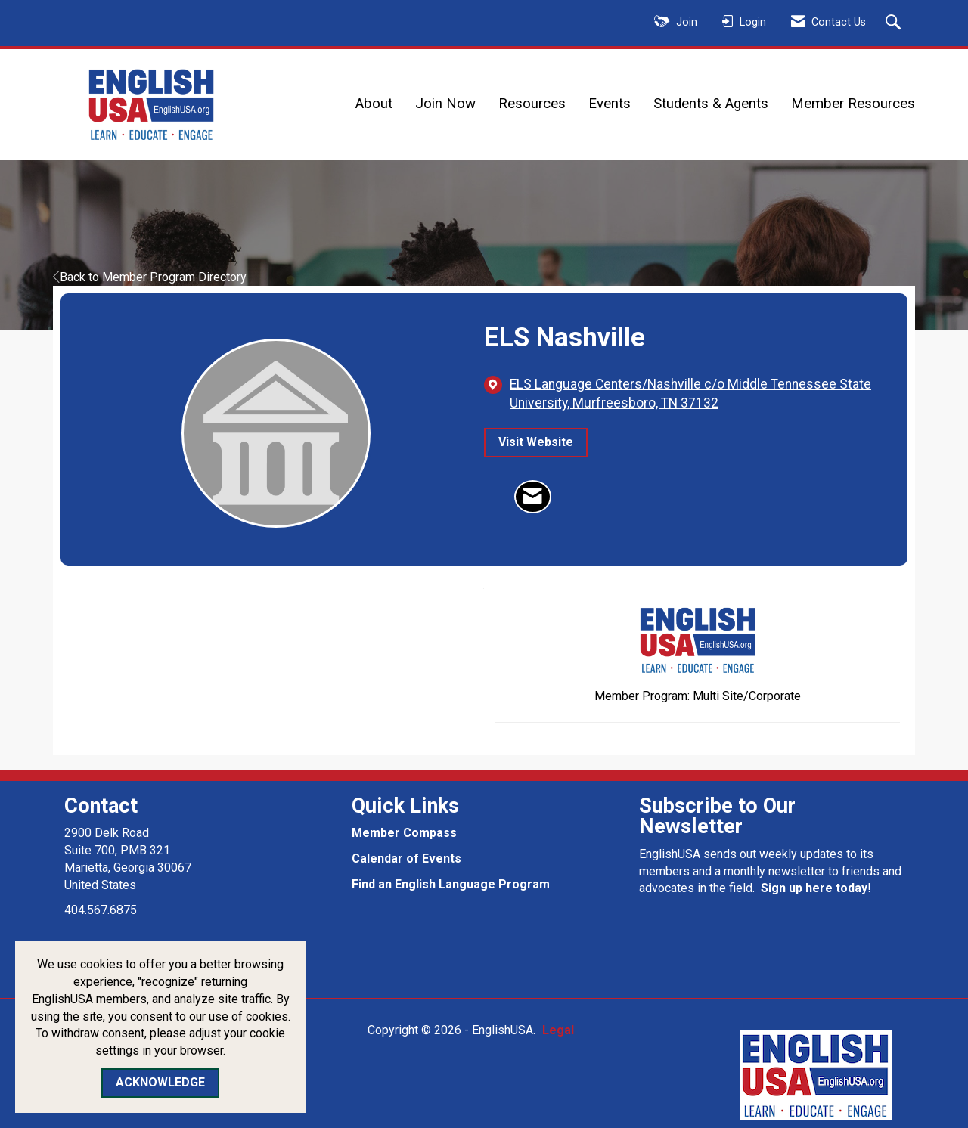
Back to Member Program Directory (150, 277)
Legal (558, 1030)
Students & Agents (710, 103)
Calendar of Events (406, 858)
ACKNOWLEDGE (160, 1082)
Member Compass (404, 833)
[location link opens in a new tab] (697, 394)
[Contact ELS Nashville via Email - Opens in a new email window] (532, 496)
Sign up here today (814, 888)
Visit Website (535, 442)
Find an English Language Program (451, 884)
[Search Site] (895, 23)
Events (609, 103)
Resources (532, 103)
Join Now (445, 103)
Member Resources (853, 103)
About (373, 103)
